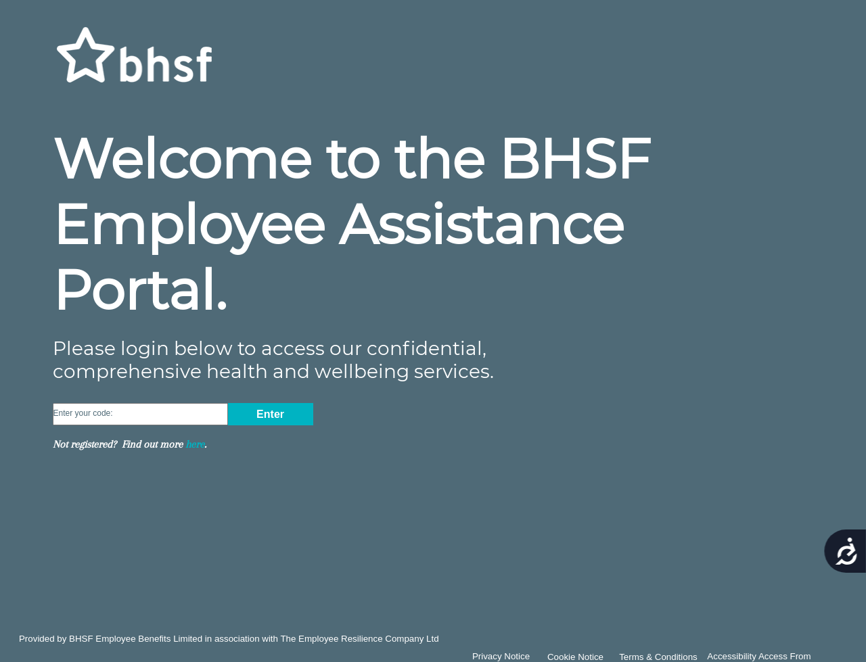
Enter (270, 414)
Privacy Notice (501, 656)
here (194, 444)
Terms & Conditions (658, 657)
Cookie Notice (575, 657)
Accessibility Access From (759, 656)
